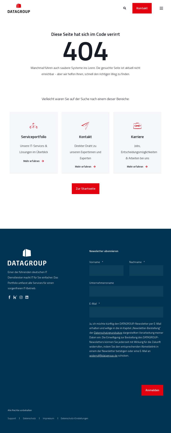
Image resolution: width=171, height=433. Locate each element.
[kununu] (15, 296)
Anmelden (152, 390)
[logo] (27, 257)
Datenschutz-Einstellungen (74, 418)
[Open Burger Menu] (161, 8)
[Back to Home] (19, 8)
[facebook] (9, 296)
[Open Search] (125, 8)
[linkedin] (27, 296)
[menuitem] (12, 418)
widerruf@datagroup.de (103, 355)
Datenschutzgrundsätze (108, 333)
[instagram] (21, 296)
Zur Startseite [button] (85, 190)
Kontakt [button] (142, 8)
